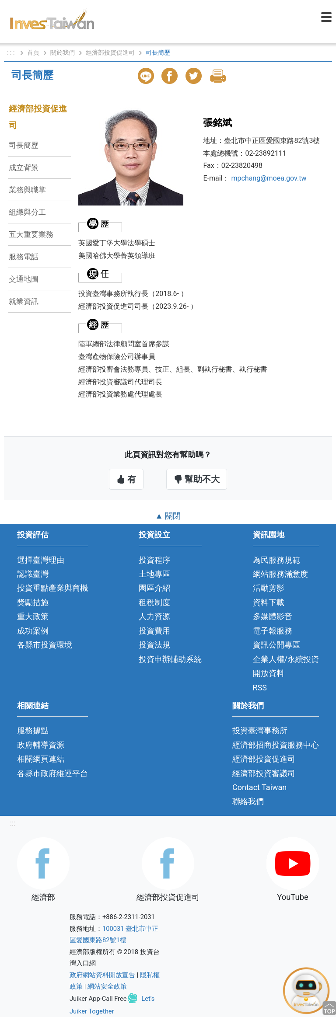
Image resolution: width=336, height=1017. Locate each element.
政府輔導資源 (40, 744)
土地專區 (154, 573)
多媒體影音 (272, 616)
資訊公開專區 (276, 644)
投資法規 (154, 644)
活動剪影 (268, 587)
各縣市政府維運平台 (52, 773)
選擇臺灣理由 (40, 559)
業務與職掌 (27, 189)
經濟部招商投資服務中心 (275, 744)
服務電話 (23, 256)
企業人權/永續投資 (286, 659)
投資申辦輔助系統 (170, 659)
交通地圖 (23, 279)
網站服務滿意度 (280, 573)
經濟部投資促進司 (110, 52)
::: (12, 823)
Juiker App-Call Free (98, 998)
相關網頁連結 (40, 758)
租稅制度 (154, 602)
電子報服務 (272, 630)
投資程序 (154, 559)
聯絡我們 (248, 801)
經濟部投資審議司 (263, 773)
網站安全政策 (107, 986)
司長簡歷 (23, 145)
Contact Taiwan (259, 787)
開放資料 (268, 673)
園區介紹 (154, 587)
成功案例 (33, 630)
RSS (260, 687)
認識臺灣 (33, 573)
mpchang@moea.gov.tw (268, 178)
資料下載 (268, 602)
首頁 (33, 52)
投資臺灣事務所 (259, 730)
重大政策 (33, 616)
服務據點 (33, 730)
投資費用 (154, 630)
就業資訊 (23, 301)
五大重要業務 (31, 234)
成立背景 (23, 167)
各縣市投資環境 (44, 644)
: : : (11, 52)
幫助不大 (197, 479)
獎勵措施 (33, 602)
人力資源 (154, 616)
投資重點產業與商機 (52, 587)
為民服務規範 (276, 559)
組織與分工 (27, 212)
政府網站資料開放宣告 (102, 975)
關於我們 (62, 52)
